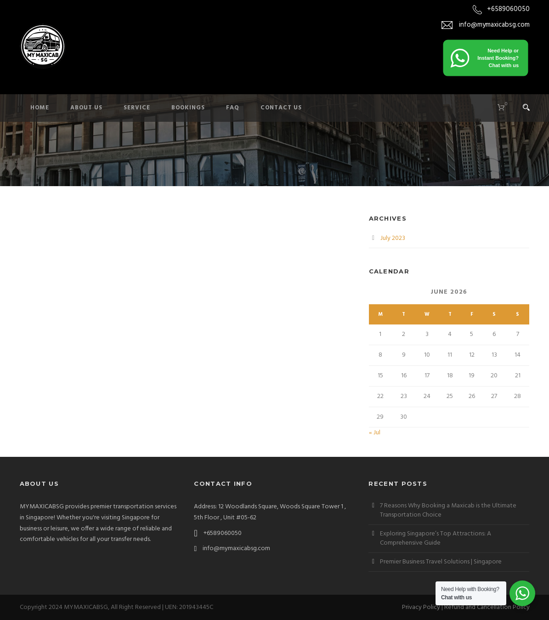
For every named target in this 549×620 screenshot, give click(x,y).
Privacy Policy (421, 607)
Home (39, 108)
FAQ (232, 108)
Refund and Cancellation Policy (487, 607)
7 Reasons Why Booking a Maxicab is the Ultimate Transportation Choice (448, 510)
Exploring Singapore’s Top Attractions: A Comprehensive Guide (435, 538)
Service (137, 108)
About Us (86, 108)
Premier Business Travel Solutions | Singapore (441, 562)
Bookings (188, 108)
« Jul (374, 432)
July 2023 (392, 238)
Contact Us (281, 108)
